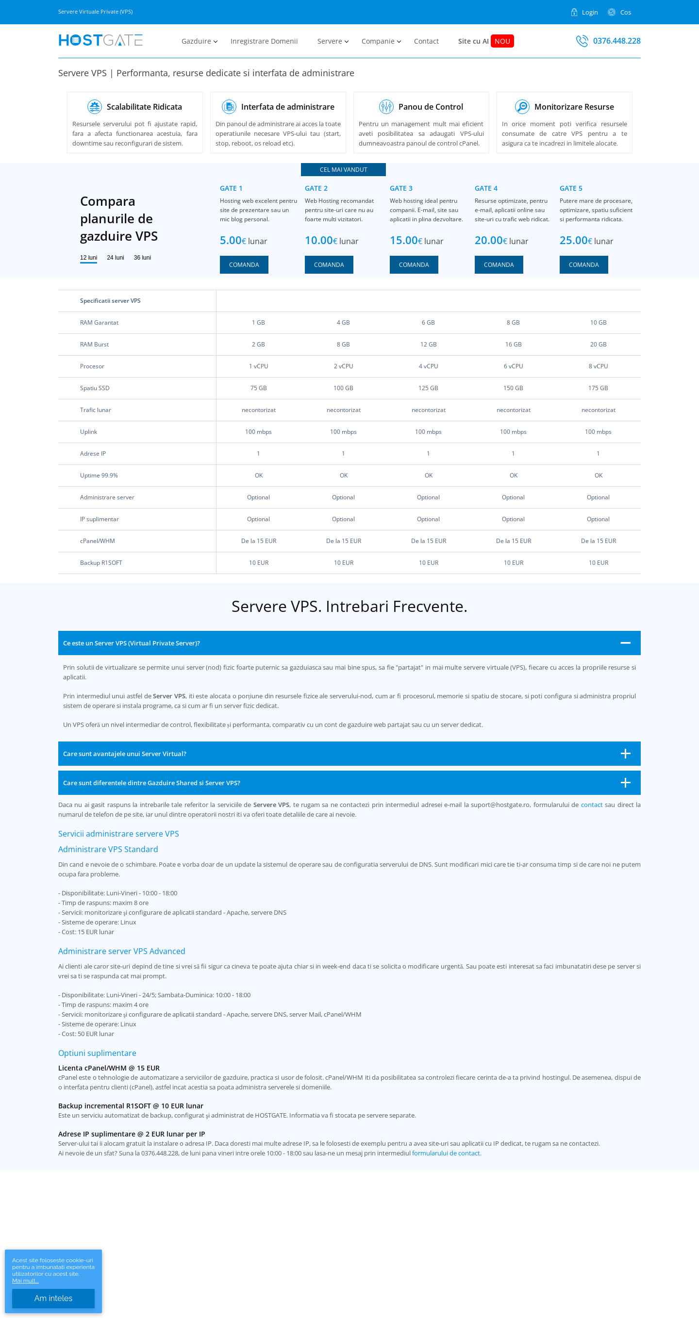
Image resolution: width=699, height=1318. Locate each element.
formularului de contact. (447, 1153)
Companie (378, 41)
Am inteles (53, 1298)
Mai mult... (25, 1280)
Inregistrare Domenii (264, 41)
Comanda (244, 265)
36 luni (142, 257)
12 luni (88, 257)
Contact (426, 41)
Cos (625, 12)
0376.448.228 (617, 40)
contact (592, 804)
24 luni (115, 257)
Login (590, 12)
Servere (329, 41)
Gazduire (196, 41)
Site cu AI (486, 41)
